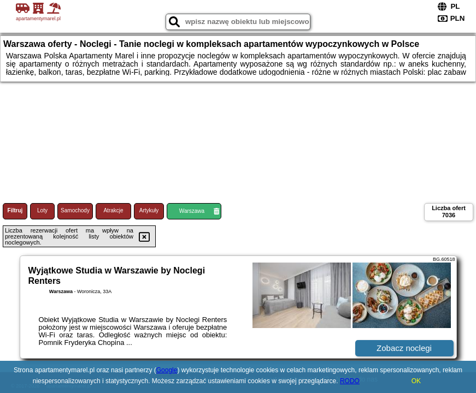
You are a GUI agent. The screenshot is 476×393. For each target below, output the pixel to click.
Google (167, 370)
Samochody (75, 210)
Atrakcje (113, 210)
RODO (350, 381)
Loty (42, 210)
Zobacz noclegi (404, 348)
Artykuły (149, 210)
